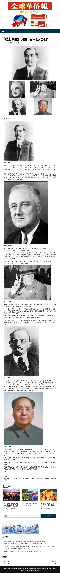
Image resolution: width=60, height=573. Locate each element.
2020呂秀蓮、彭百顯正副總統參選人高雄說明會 (43, 477)
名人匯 (42, 499)
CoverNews (27, 570)
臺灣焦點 (29, 499)
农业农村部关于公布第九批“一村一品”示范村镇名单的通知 (17, 478)
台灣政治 (10, 37)
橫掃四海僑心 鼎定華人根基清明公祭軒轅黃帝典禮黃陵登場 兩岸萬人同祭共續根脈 (25, 541)
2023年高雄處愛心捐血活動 (30, 503)
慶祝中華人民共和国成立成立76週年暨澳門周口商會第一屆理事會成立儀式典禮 (11, 505)
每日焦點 (6, 37)
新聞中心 (16, 42)
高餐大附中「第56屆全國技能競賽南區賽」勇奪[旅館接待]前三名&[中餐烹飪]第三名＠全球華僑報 (29, 546)
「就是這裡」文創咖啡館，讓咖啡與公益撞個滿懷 (16, 548)
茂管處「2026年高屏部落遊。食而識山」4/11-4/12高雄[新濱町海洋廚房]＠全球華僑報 (26, 543)
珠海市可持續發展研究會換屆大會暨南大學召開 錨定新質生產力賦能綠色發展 (24, 551)
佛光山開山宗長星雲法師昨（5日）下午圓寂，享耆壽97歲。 (48, 505)
